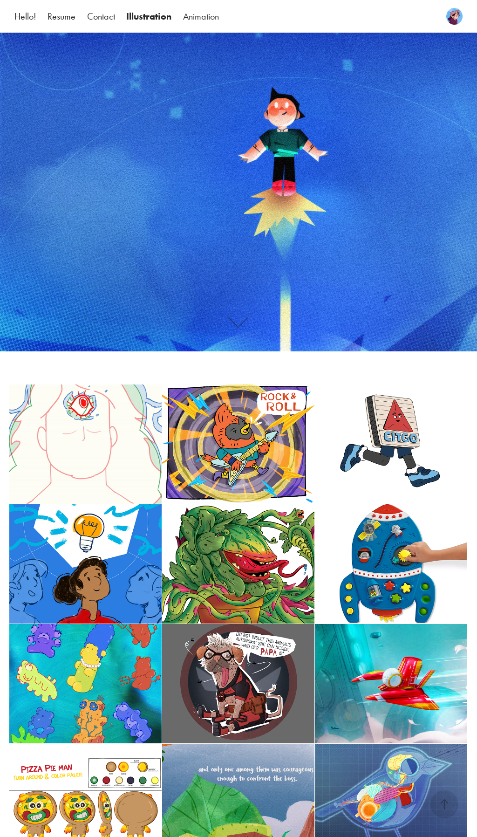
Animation (201, 16)
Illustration (148, 16)
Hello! (25, 16)
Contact (101, 16)
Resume (61, 16)
